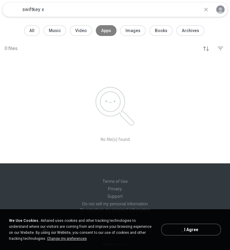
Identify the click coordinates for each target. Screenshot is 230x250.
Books (161, 30)
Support (115, 196)
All (31, 30)
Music (55, 30)
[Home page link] (11, 9)
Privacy (115, 188)
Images (132, 30)
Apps (106, 30)
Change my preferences (67, 239)
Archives (190, 30)
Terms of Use (115, 181)
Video (81, 30)
